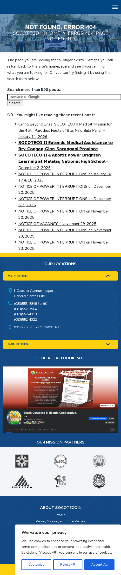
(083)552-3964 (25, 309)
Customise (36, 564)
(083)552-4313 (25, 314)
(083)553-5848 (25, 303)
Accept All (99, 564)
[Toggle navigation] (115, 8)
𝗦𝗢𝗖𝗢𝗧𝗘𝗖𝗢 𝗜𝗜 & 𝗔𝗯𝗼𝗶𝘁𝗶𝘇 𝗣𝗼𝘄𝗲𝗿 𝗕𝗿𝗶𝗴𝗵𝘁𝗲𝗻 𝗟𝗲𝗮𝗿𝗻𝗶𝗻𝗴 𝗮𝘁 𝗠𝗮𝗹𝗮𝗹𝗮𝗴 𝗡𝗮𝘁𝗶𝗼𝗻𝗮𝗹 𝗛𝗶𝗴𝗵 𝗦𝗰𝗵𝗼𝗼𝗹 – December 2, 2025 (63, 161)
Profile (61, 515)
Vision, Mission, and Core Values (60, 521)
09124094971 (49, 327)
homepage (58, 66)
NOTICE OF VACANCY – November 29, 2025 (57, 223)
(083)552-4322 (25, 319)
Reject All (67, 564)
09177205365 (24, 327)
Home (53, 33)
